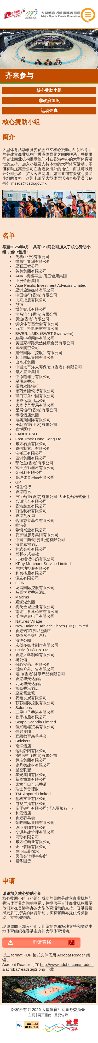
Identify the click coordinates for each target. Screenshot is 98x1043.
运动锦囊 (49, 110)
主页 (31, 1015)
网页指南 (44, 1015)
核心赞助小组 (49, 90)
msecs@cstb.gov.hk (29, 183)
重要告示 (61, 1015)
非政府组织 (49, 100)
